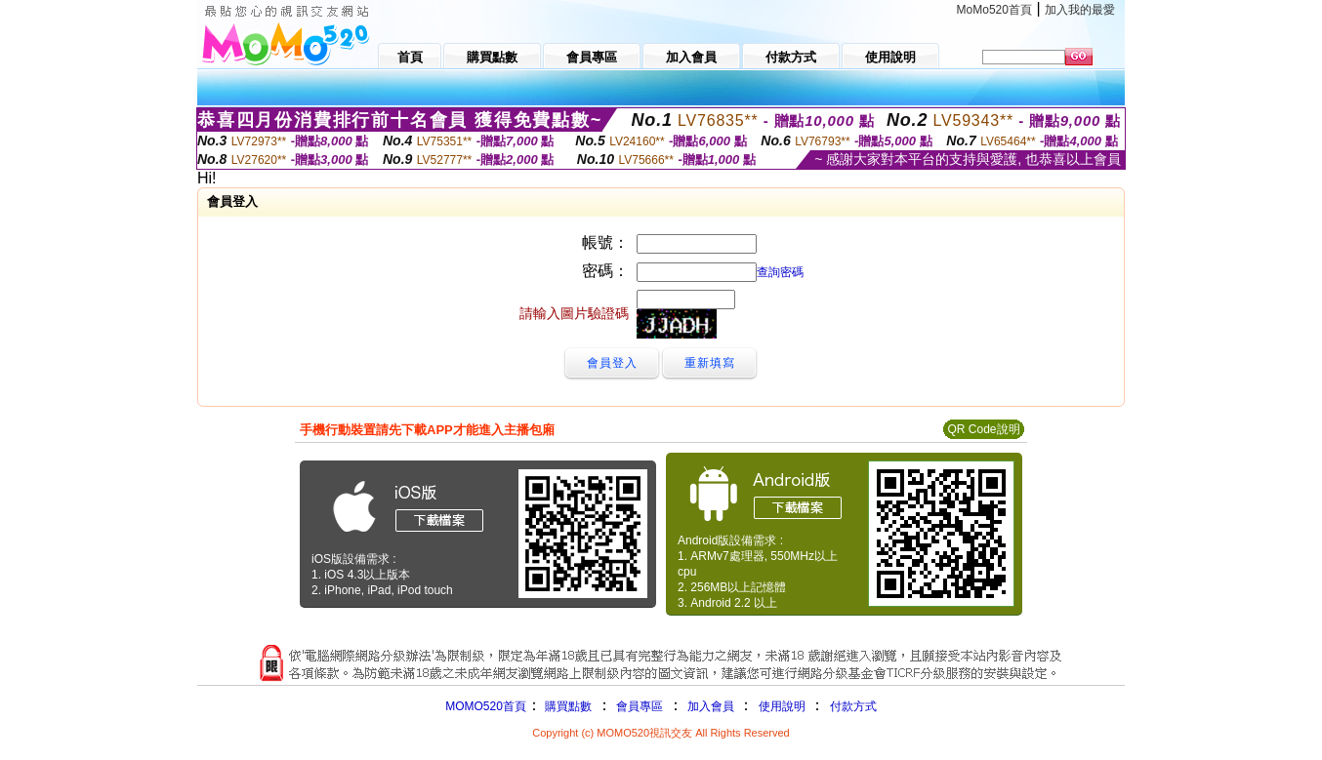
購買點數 (567, 706)
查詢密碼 (780, 272)
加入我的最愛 (1080, 10)
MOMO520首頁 (485, 706)
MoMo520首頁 (994, 10)
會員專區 (639, 706)
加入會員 (710, 706)
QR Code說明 (983, 429)
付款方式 (853, 706)
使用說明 (782, 706)
